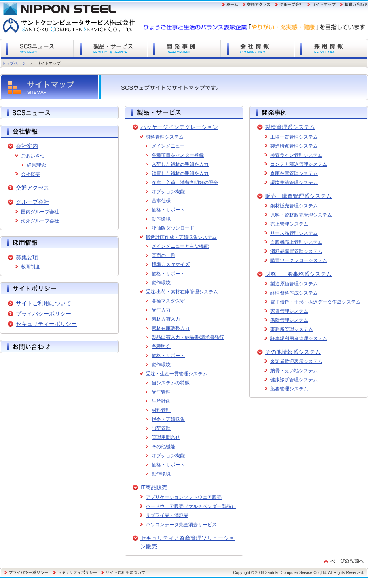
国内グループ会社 (40, 212)
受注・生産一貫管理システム (176, 373)
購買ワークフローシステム (298, 260)
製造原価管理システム (294, 284)
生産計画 (161, 401)
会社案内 (27, 146)
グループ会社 (32, 202)
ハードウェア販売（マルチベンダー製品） (191, 506)
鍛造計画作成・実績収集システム (181, 237)
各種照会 (161, 346)
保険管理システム (289, 320)
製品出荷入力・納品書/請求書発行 (188, 337)
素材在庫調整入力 (171, 328)
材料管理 (161, 410)
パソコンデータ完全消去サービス (181, 524)
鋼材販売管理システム (294, 206)
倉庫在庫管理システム (294, 173)
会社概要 (30, 174)
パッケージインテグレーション (179, 127)
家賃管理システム (289, 311)
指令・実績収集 (168, 419)
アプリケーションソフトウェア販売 (184, 497)
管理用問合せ (166, 437)
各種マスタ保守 (168, 301)
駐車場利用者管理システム (298, 338)
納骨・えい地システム (294, 370)
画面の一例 (163, 255)
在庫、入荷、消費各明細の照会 (185, 182)
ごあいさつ (33, 156)
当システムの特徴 (171, 383)
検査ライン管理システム (296, 155)
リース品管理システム (294, 233)
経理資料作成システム (294, 293)
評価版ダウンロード (173, 228)
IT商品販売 (153, 487)
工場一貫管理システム (294, 137)
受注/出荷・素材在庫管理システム (182, 292)
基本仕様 (161, 200)
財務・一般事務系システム (298, 274)
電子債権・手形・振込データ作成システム (315, 302)
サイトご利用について (43, 303)
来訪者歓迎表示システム (296, 361)
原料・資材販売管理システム (301, 215)
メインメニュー (168, 146)
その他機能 (163, 446)
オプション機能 (168, 191)
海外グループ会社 (40, 221)
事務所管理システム (291, 329)
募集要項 (27, 257)
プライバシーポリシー (43, 313)
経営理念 (36, 165)
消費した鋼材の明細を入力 (180, 173)
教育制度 (30, 267)
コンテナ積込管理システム (298, 164)
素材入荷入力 (166, 319)
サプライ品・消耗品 (167, 515)
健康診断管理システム (294, 379)
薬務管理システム (289, 389)
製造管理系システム (290, 127)
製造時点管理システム (294, 146)
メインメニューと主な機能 (180, 246)
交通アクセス (32, 187)
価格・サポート (168, 210)
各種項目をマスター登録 (178, 155)
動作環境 (161, 219)
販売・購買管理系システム (298, 196)
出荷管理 (161, 428)
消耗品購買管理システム (296, 251)
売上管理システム (289, 224)
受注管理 (161, 392)
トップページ (14, 63)
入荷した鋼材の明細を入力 (180, 164)
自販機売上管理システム (296, 242)
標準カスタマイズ (171, 264)
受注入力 (161, 310)
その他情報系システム (293, 352)
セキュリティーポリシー (46, 324)
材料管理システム (165, 137)
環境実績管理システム (294, 182)
